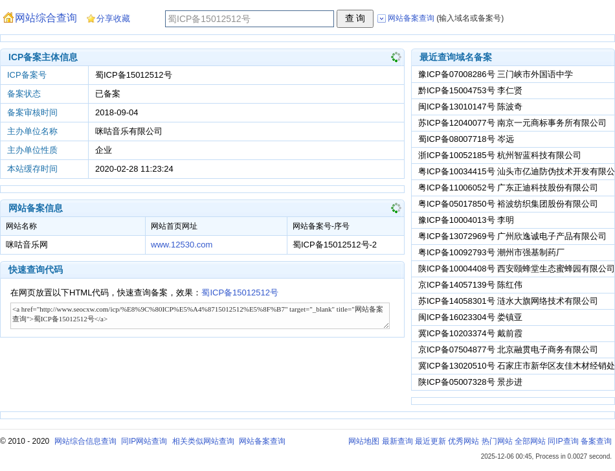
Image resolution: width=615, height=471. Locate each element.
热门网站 (497, 441)
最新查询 (397, 441)
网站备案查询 (262, 441)
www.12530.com (181, 244)
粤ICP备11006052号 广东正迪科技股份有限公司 (508, 187)
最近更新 (430, 441)
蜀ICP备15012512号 (239, 292)
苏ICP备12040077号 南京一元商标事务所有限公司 (512, 123)
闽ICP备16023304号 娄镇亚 (470, 317)
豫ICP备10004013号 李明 (466, 220)
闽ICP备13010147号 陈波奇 (470, 106)
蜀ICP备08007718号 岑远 (466, 139)
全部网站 (530, 441)
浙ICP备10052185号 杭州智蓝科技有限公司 (499, 155)
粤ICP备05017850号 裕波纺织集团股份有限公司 (508, 204)
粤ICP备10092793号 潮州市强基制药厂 (491, 252)
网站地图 (363, 441)
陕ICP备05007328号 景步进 (470, 382)
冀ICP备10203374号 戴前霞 (470, 333)
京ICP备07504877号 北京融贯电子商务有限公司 (508, 349)
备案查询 (596, 441)
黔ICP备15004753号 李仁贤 (470, 90)
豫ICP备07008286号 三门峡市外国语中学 (495, 74)
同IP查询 (563, 441)
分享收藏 (113, 18)
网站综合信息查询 (85, 441)
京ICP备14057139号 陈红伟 (470, 285)
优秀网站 (463, 441)
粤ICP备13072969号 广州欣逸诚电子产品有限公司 (512, 236)
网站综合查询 (46, 17)
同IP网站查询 (144, 441)
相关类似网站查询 (203, 441)
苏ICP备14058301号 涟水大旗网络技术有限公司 (508, 301)
